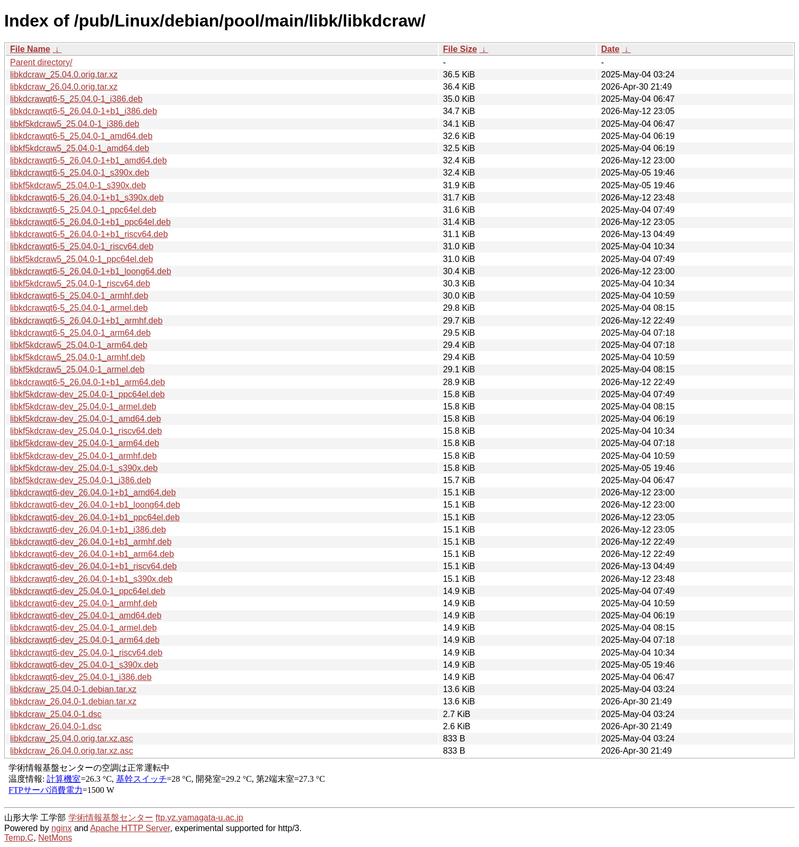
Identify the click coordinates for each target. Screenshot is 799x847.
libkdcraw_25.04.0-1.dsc (56, 714)
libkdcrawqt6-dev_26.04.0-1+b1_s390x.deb (91, 578)
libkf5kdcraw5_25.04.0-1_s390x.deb (78, 185)
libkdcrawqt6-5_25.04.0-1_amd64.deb (81, 136)
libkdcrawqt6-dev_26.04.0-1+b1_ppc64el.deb (95, 517)
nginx (61, 828)
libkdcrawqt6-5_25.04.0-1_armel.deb (79, 307)
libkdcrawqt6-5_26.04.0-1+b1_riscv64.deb (89, 234)
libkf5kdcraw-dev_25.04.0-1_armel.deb (83, 406)
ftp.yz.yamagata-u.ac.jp (199, 817)
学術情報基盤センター (110, 817)
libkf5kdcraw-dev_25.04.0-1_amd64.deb (85, 418)
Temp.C (18, 837)
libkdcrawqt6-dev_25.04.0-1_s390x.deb (84, 664)
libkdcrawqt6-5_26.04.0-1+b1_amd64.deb (88, 160)
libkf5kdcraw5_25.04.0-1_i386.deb (74, 123)
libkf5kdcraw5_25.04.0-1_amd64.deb (79, 148)
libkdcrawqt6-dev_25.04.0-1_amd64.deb (86, 615)
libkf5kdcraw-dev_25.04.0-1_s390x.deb (83, 468)
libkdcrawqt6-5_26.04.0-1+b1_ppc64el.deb (90, 221)
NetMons (55, 837)
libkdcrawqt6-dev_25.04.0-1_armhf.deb (83, 603)
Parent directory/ (41, 62)
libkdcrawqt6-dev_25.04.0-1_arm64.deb (85, 639)
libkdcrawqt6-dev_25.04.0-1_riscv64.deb (86, 652)
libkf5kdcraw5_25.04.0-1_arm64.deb (78, 345)
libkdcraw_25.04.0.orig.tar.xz (64, 74)
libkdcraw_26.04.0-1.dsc (56, 726)
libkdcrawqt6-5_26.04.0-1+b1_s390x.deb (87, 197)
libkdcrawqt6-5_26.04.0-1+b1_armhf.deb (86, 320)
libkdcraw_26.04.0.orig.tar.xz (64, 86)
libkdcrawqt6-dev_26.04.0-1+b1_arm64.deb (92, 553)
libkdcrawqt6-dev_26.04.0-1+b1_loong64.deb (95, 504)
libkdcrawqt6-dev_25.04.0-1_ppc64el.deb (87, 591)
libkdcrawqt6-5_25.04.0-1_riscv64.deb (81, 246)
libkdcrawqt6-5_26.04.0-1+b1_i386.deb (83, 111)
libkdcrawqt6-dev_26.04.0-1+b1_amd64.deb (93, 492)
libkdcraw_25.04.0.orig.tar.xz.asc (71, 738)
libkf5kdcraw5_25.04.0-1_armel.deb (77, 369)
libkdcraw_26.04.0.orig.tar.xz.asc (71, 750)
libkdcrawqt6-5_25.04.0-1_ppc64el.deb (83, 209)
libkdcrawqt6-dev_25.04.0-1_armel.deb (83, 627)
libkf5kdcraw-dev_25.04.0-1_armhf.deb (83, 455)
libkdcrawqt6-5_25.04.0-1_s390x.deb (79, 172)
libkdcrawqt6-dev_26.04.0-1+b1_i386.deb (88, 529)
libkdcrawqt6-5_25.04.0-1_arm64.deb (80, 332)
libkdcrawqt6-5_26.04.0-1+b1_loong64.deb (90, 271)
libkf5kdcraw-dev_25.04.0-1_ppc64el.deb (87, 394)
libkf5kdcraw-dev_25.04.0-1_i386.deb (80, 480)
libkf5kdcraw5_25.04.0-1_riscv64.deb (80, 283)
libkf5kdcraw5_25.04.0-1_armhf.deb (77, 357)
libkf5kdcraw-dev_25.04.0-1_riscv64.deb (86, 430)
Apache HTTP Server (130, 828)
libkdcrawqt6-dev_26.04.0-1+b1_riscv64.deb (93, 566)
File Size (460, 49)
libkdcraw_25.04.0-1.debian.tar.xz (73, 689)
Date (610, 49)
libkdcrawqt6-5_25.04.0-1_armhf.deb (79, 295)
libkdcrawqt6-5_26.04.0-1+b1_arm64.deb (87, 382)
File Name (30, 49)
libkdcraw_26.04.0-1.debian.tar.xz (73, 701)
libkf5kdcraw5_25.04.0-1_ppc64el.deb (81, 259)
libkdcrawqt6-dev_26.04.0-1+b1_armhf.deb (91, 541)
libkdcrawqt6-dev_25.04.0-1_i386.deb (81, 677)
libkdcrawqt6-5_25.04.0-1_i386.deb (76, 98)
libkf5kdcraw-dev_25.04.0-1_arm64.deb (84, 443)
